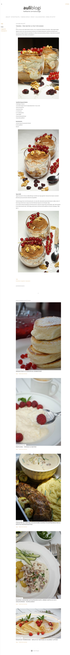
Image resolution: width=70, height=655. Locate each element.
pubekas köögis (25, 17)
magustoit (3, 29)
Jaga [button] (2, 23)
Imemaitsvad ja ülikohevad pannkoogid (29, 371)
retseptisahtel (15, 17)
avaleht (8, 17)
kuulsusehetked (40, 17)
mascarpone (4, 30)
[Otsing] (67, 4)
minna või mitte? (50, 17)
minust (33, 17)
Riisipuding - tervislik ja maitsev (26, 447)
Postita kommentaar (23, 373)
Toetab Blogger (35, 651)
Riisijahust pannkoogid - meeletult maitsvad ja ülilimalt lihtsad (37, 639)
